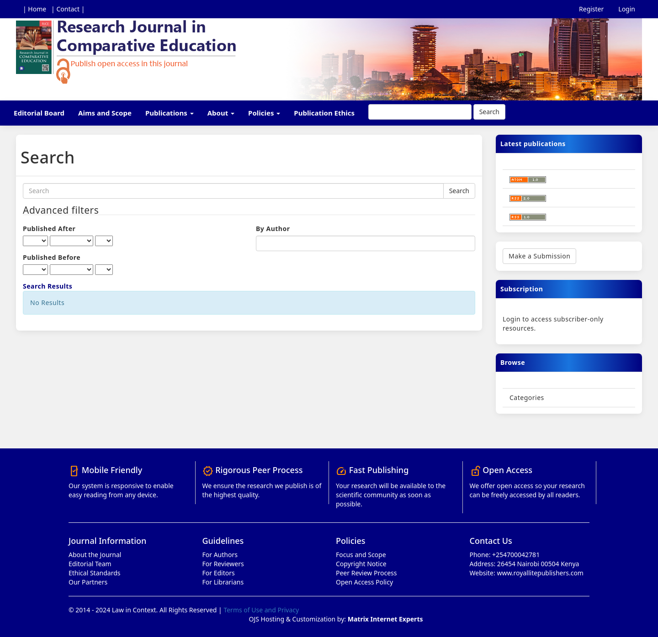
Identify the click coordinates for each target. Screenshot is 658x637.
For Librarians (223, 582)
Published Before (51, 257)
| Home (34, 9)
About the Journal (95, 554)
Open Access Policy (364, 582)
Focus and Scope (361, 554)
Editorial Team (90, 563)
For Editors (218, 573)
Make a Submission (539, 256)
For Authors (220, 554)
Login (626, 9)
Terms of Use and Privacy (261, 609)
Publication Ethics (324, 112)
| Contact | (68, 9)
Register (591, 9)
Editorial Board (39, 112)
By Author (273, 228)
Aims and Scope (105, 112)
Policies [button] (264, 112)
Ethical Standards (94, 573)
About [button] (220, 112)
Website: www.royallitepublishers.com (527, 573)
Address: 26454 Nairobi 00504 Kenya (524, 563)
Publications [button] (169, 112)
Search (489, 111)
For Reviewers (223, 563)
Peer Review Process (366, 573)
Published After (49, 228)
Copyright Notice (361, 563)
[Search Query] (420, 112)
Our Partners (88, 582)
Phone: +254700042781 (505, 554)
